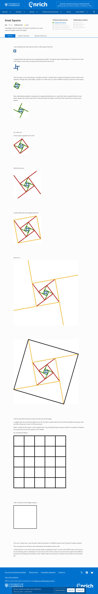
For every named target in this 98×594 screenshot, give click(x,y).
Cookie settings (60, 590)
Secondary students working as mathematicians (75, 4)
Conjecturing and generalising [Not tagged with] (62, 26)
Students (18, 12)
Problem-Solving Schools (50, 12)
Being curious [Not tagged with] (78, 22)
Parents (32, 12)
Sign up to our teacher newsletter (15, 572)
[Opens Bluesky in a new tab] (92, 572)
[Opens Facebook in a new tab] (87, 572)
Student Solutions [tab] (23, 36)
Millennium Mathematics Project (44, 581)
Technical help (33, 572)
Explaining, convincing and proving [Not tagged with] (63, 29)
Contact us (61, 572)
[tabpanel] (49, 300)
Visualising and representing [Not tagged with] (62, 27)
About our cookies (18, 591)
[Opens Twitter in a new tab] (82, 572)
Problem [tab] (10, 36)
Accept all (80, 590)
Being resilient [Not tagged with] (79, 26)
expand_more (10, 12)
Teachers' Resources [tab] (40, 36)
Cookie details (28, 591)
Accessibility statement (48, 572)
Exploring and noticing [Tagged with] (60, 22)
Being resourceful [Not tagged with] (79, 24)
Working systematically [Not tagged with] (60, 24)
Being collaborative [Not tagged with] (80, 27)
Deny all (71, 590)
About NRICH (80, 12)
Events (69, 12)
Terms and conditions (11, 577)
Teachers (5, 12)
